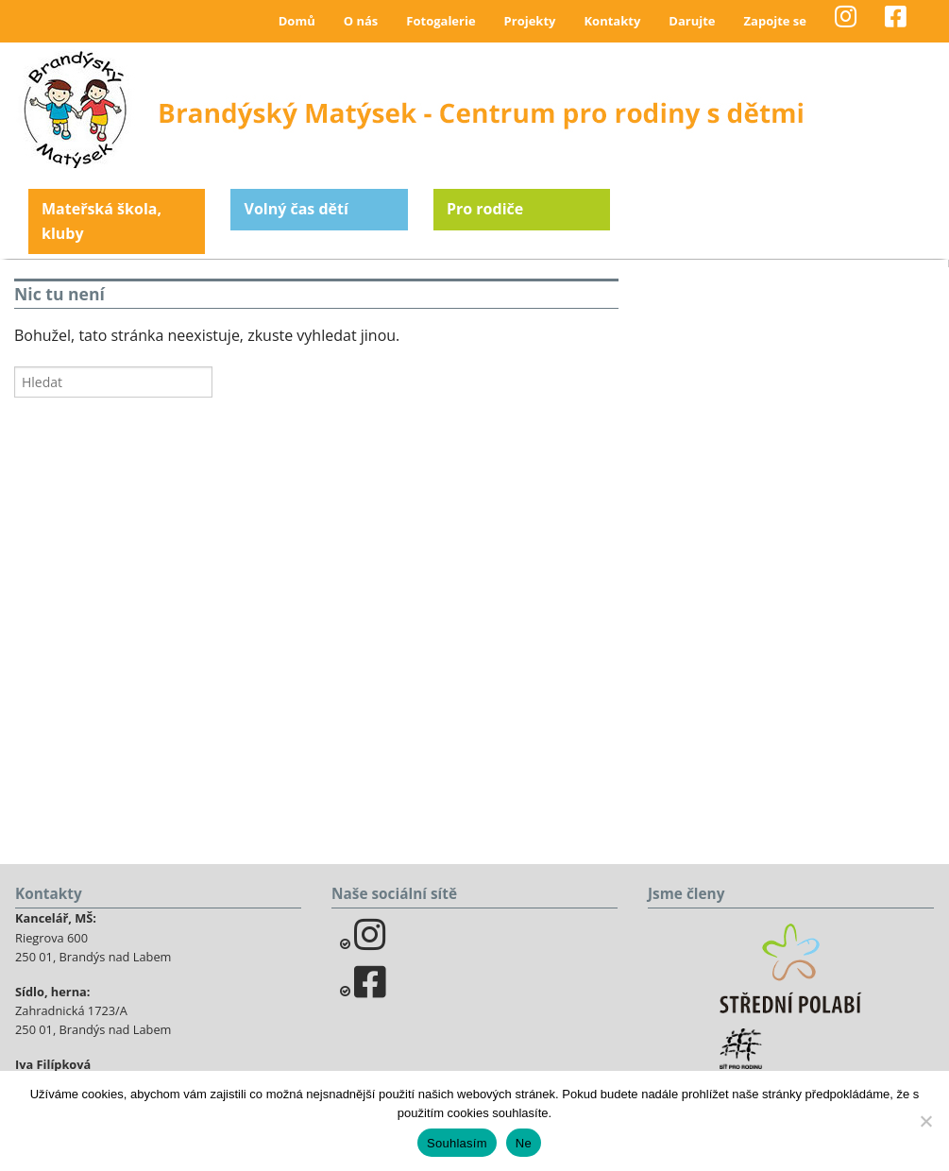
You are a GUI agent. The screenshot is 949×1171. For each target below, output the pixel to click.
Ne (524, 1143)
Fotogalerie (440, 20)
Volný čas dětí (295, 208)
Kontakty (612, 20)
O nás (361, 20)
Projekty (530, 20)
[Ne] (925, 1121)
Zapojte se (775, 20)
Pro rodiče (485, 208)
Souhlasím (457, 1143)
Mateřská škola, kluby (101, 221)
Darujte (692, 20)
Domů (297, 20)
